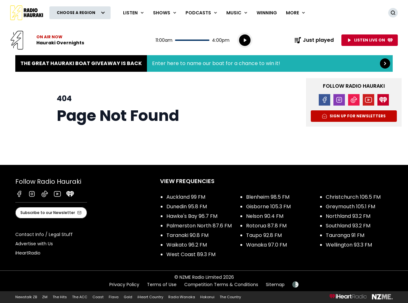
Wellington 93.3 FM (349, 244)
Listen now (47, 40)
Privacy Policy (124, 284)
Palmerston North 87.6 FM (199, 225)
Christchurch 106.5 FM (353, 197)
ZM (44, 296)
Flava (114, 296)
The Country (230, 296)
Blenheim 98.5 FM (267, 197)
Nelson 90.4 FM (264, 216)
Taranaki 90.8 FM (187, 235)
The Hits (60, 296)
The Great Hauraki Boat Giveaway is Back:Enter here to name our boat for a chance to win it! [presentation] (204, 63)
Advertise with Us (34, 243)
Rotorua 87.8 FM (266, 225)
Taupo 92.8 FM (264, 235)
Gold (128, 296)
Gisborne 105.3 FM (268, 206)
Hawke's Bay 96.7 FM (191, 216)
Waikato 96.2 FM (186, 244)
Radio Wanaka (181, 296)
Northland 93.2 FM (348, 216)
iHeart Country (150, 296)
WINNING (267, 13)
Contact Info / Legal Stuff (44, 234)
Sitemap (275, 284)
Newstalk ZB (26, 296)
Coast (98, 296)
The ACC (79, 296)
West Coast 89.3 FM (190, 254)
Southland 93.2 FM (348, 225)
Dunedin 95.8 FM (186, 206)
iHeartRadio (27, 253)
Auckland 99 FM (185, 197)
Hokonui (207, 296)
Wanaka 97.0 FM (266, 244)
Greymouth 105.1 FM (350, 206)
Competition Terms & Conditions (221, 284)
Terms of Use (162, 284)
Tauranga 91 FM (345, 235)
